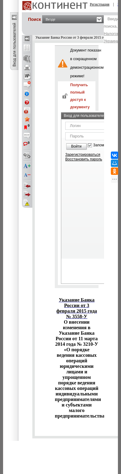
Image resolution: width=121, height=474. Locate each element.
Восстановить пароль (83, 159)
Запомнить (102, 145)
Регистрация (100, 4)
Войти (76, 146)
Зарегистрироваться (82, 154)
